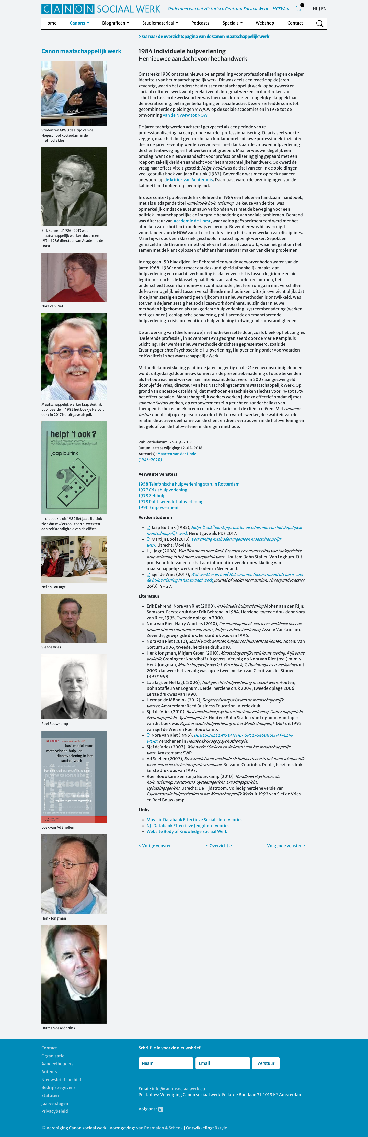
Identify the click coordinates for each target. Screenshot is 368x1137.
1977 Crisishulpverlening (163, 489)
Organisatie (52, 1055)
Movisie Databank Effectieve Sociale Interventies (195, 819)
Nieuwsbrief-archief (61, 1079)
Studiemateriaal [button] (158, 23)
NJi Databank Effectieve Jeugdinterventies (188, 825)
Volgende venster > (286, 845)
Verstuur (265, 1063)
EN (324, 8)
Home (50, 23)
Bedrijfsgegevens (58, 1087)
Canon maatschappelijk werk (81, 51)
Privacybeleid (54, 1111)
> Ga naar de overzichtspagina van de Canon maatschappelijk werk (204, 36)
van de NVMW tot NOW (185, 115)
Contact (295, 23)
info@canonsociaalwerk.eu (178, 1088)
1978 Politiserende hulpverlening (171, 501)
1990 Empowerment (159, 507)
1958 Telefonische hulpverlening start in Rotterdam (189, 484)
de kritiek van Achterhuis (188, 179)
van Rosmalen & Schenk (159, 1127)
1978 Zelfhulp (152, 495)
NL (315, 8)
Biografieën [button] (114, 23)
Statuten (50, 1095)
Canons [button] (78, 23)
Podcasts (200, 23)
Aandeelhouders (57, 1063)
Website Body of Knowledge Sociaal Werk (187, 831)
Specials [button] (231, 23)
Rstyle (221, 1127)
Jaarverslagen (54, 1103)
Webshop (265, 23)
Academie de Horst (192, 220)
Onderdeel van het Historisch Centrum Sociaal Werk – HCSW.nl (228, 8)
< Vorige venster (155, 845)
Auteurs (49, 1071)
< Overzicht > (219, 845)
